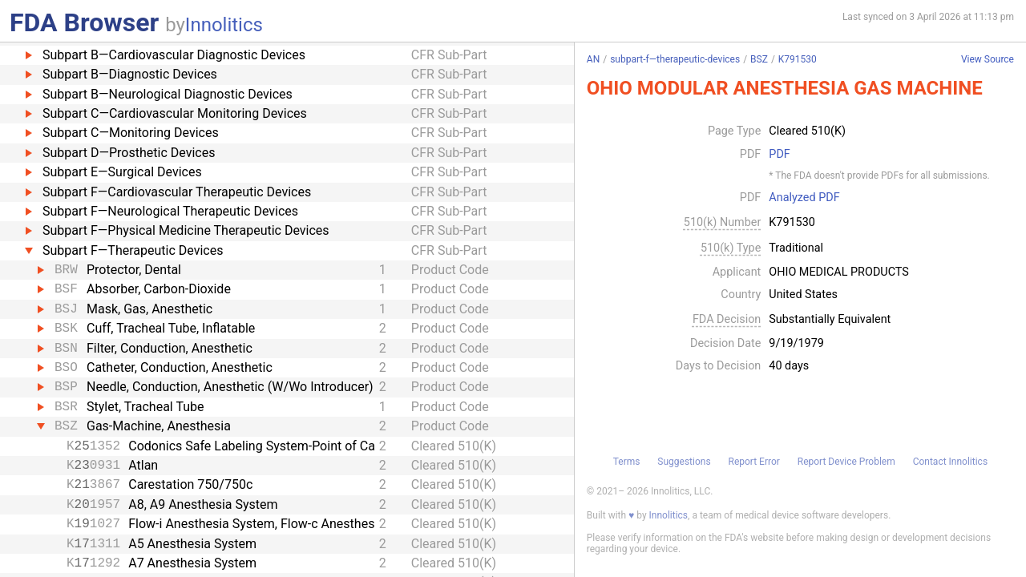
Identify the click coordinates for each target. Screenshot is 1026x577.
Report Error (753, 461)
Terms (626, 461)
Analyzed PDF (804, 198)
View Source (987, 59)
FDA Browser (84, 22)
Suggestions (683, 461)
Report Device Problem (846, 461)
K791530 (797, 59)
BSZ (759, 59)
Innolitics (224, 25)
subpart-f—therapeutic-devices (675, 59)
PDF (779, 154)
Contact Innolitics (950, 461)
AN (593, 59)
